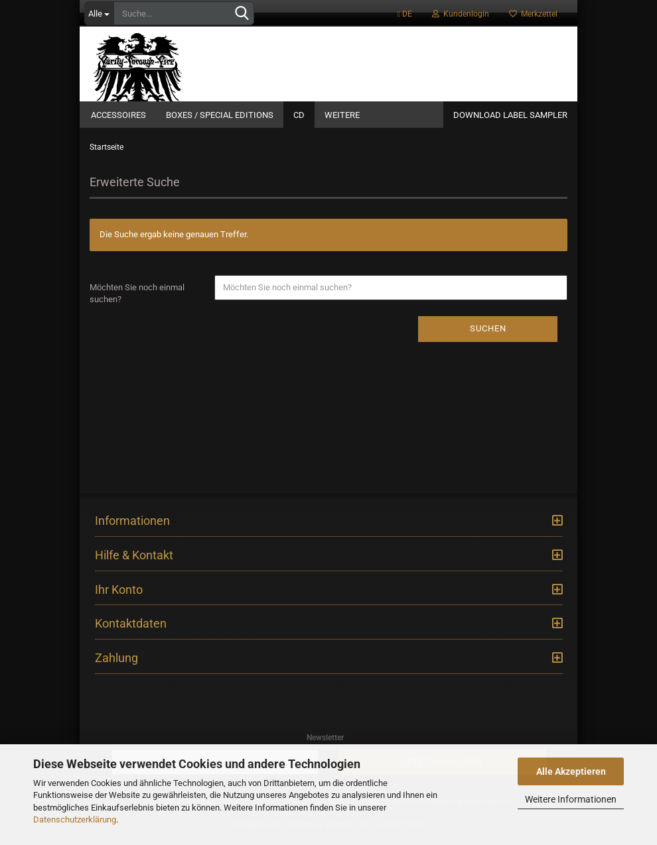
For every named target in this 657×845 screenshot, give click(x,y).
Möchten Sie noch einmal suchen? (137, 301)
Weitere (342, 115)
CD (299, 115)
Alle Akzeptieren (571, 771)
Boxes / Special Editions (219, 115)
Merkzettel (533, 14)
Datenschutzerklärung (74, 819)
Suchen (488, 336)
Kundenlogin (460, 14)
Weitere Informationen (571, 799)
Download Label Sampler (510, 115)
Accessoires (118, 115)
